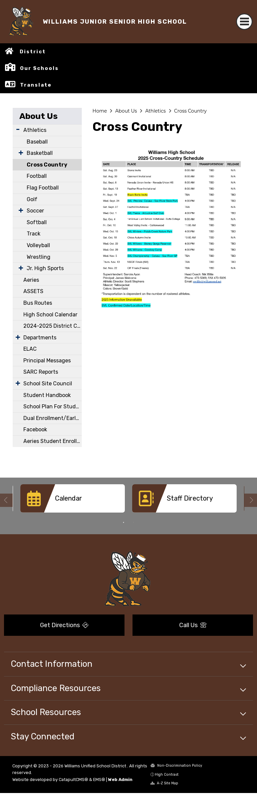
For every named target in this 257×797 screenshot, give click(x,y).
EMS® (99, 779)
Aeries (31, 280)
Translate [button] (36, 85)
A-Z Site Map (164, 783)
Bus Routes (37, 303)
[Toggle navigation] (244, 22)
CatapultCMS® (73, 779)
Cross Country (47, 165)
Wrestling (38, 257)
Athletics (34, 130)
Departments (39, 337)
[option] (72, 501)
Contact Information (51, 664)
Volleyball (38, 245)
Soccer (35, 210)
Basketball (40, 153)
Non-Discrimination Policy (176, 765)
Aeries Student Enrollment (52, 441)
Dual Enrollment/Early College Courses (52, 418)
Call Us (192, 625)
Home (99, 111)
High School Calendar (50, 314)
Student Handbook (47, 395)
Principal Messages (47, 360)
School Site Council (47, 383)
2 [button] (133, 522)
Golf (32, 199)
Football (37, 176)
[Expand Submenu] (18, 129)
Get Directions (64, 625)
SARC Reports (40, 372)
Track (33, 233)
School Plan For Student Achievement (52, 406)
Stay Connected (42, 736)
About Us (38, 116)
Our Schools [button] (39, 68)
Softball (37, 222)
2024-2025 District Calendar (52, 326)
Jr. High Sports (45, 268)
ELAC (30, 349)
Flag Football (43, 188)
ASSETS (33, 291)
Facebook (35, 429)
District (33, 52)
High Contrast (167, 774)
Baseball (37, 142)
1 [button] (123, 522)
